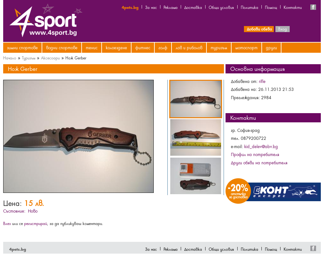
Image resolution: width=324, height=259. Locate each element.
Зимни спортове (22, 47)
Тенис (92, 47)
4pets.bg (130, 7)
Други (271, 47)
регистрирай (35, 223)
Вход (282, 28)
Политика (249, 7)
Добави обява (259, 28)
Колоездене (116, 47)
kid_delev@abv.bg (261, 146)
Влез (7, 223)
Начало (9, 57)
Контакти (293, 7)
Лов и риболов (189, 47)
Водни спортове (62, 47)
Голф (163, 47)
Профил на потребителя (255, 154)
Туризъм (219, 47)
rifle (262, 81)
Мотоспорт (246, 47)
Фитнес (142, 47)
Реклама (171, 7)
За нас (151, 7)
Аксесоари (50, 57)
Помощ (271, 7)
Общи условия (221, 7)
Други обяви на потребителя (259, 162)
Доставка (193, 7)
